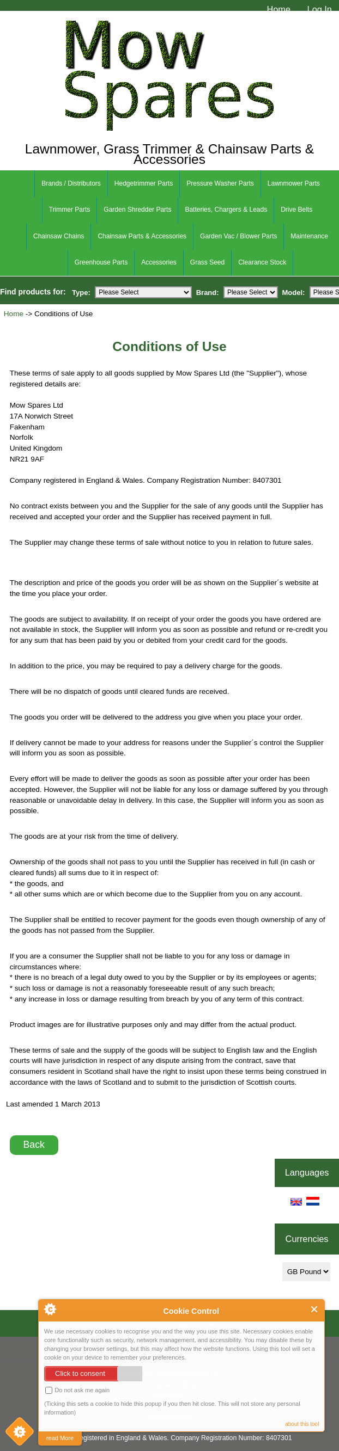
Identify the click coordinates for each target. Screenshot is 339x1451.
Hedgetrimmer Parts (143, 183)
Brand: (207, 292)
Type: (81, 292)
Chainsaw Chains (58, 236)
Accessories (159, 262)
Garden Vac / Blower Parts (238, 236)
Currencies (307, 1239)
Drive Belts (296, 209)
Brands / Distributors (71, 183)
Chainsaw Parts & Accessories (142, 236)
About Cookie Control (49, 1309)
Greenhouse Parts (101, 262)
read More (60, 1438)
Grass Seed (207, 262)
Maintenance (309, 236)
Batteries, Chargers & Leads (226, 209)
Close (314, 1309)
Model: (293, 292)
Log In (319, 9)
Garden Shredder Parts (137, 209)
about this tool (302, 1424)
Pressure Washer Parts (220, 183)
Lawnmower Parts (294, 183)
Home (278, 9)
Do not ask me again (77, 1390)
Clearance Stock (262, 262)
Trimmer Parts (69, 209)
